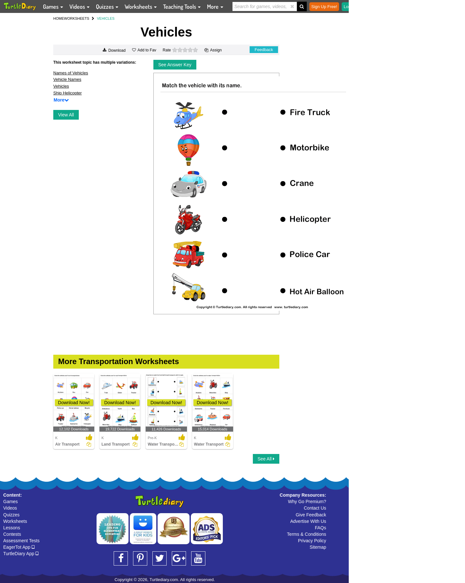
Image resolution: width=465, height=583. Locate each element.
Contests (12, 534)
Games (10, 501)
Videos (10, 508)
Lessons (11, 527)
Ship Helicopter (67, 93)
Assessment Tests (21, 540)
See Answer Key (174, 64)
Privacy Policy (312, 540)
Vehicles (61, 86)
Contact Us (315, 508)
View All (66, 114)
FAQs (320, 527)
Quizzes (11, 514)
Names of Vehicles (70, 72)
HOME (58, 18)
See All (266, 458)
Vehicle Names (67, 79)
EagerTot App (19, 547)
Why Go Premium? (307, 501)
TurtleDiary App (20, 553)
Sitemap (318, 547)
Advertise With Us (308, 521)
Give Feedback (311, 514)
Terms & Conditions (306, 534)
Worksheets (15, 521)
